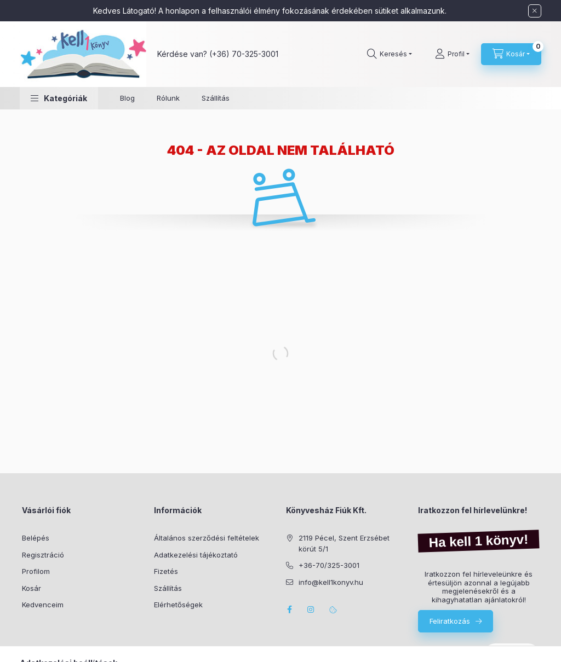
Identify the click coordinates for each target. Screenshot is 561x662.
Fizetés (166, 571)
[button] (59, 98)
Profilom (36, 571)
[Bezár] (534, 11)
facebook (289, 609)
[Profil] (452, 54)
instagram (311, 609)
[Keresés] (389, 54)
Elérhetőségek (178, 604)
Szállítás (216, 98)
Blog (127, 98)
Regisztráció (43, 554)
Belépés (35, 537)
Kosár (31, 588)
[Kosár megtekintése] (511, 54)
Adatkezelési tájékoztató (196, 554)
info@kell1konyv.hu (331, 582)
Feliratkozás (450, 621)
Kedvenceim (43, 604)
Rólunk (168, 98)
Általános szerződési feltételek (206, 537)
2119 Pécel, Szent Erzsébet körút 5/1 (344, 543)
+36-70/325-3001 (329, 565)
